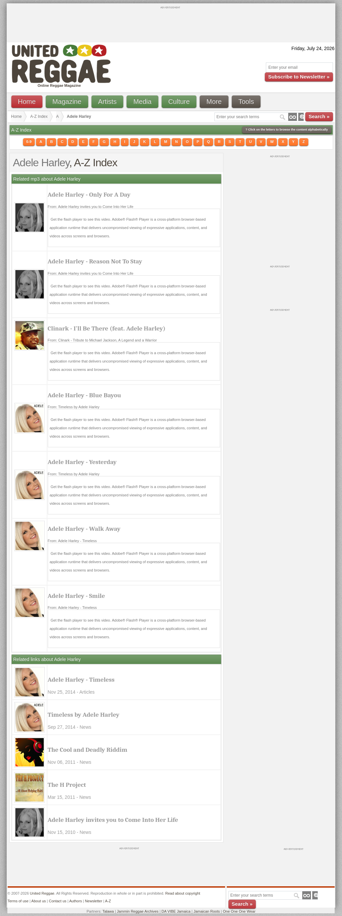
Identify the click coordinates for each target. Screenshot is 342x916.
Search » (319, 116)
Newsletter (93, 901)
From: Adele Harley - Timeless (72, 541)
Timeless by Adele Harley (84, 714)
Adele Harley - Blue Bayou (84, 395)
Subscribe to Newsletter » (298, 76)
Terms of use (18, 901)
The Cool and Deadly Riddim (88, 749)
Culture (179, 101)
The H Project (67, 784)
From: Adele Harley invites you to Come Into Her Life (91, 207)
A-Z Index (39, 116)
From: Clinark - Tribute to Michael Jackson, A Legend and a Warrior (102, 340)
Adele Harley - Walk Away (84, 528)
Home (27, 101)
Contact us (57, 901)
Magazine (66, 101)
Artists (107, 101)
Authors (75, 901)
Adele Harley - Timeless (81, 679)
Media (142, 101)
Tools (246, 101)
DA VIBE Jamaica (176, 911)
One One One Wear (239, 911)
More (214, 101)
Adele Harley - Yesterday (82, 462)
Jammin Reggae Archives (138, 911)
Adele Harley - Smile (76, 596)
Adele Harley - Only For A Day (89, 194)
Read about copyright (182, 893)
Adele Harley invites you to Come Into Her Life (113, 820)
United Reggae (42, 893)
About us (38, 901)
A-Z (108, 901)
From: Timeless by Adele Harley (74, 407)
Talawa (108, 911)
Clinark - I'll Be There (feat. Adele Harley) (107, 328)
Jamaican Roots (206, 911)
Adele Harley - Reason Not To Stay (95, 261)
